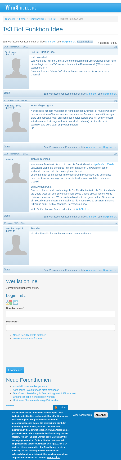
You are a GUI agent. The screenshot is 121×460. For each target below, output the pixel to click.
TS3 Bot (51, 19)
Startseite (10, 19)
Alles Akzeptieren (82, 415)
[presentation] (20, 354)
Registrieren (68, 41)
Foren (22, 19)
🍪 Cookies (60, 407)
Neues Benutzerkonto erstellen (29, 335)
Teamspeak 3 (36, 19)
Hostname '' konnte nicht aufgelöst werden (36, 400)
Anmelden (50, 41)
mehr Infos (53, 457)
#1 (115, 47)
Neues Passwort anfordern (27, 338)
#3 (115, 154)
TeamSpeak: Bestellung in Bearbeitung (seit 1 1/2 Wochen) (44, 393)
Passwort (12, 321)
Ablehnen (100, 415)
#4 (115, 223)
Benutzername (15, 308)
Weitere (10, 405)
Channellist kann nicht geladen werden (34, 396)
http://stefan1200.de (103, 164)
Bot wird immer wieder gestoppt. (30, 386)
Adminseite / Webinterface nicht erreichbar (36, 390)
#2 (115, 100)
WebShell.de (82, 209)
